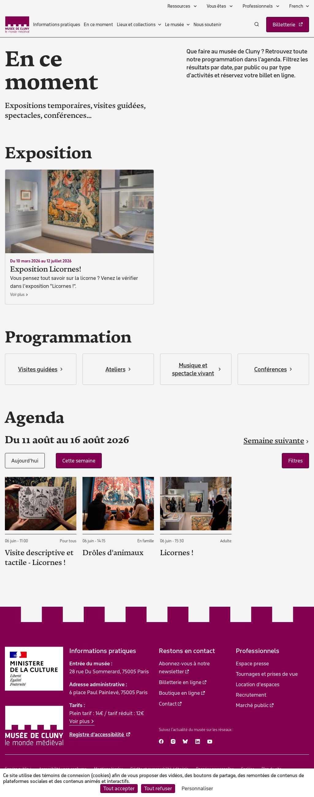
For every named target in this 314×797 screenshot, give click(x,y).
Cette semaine (78, 461)
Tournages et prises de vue (267, 674)
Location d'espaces (257, 684)
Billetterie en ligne (180, 682)
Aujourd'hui (24, 461)
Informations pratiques (56, 24)
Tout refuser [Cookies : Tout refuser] (158, 788)
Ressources (179, 6)
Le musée (174, 24)
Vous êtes (217, 6)
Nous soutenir (207, 24)
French (296, 6)
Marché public (252, 705)
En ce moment (98, 24)
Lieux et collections (136, 24)
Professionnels (258, 6)
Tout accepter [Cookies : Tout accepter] (119, 788)
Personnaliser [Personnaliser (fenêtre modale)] (197, 788)
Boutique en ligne (179, 693)
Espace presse (252, 663)
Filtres (295, 461)
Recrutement (251, 695)
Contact (168, 704)
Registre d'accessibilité (97, 734)
